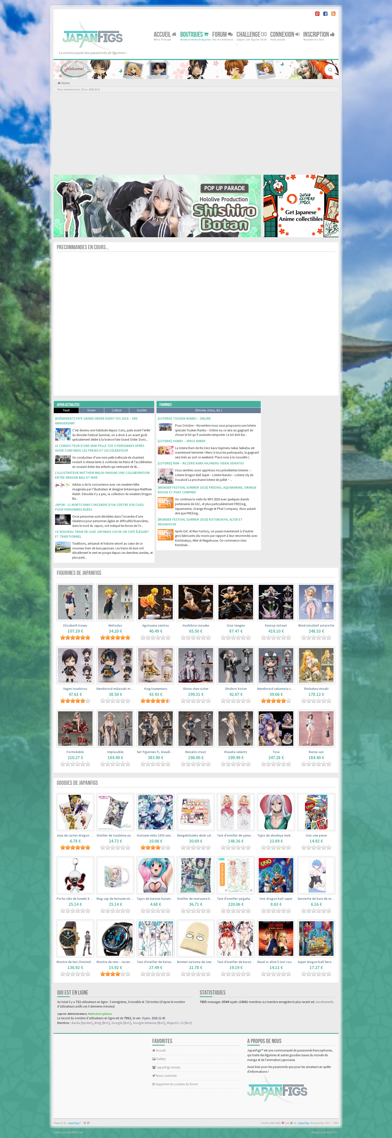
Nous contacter (164, 1076)
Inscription (319, 34)
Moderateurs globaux (100, 1014)
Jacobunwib (324, 1002)
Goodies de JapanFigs (77, 783)
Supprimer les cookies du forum (175, 1084)
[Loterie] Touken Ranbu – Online (184, 418)
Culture (117, 410)
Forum (222, 34)
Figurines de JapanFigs (79, 573)
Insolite (142, 410)
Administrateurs (77, 1014)
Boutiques (194, 34)
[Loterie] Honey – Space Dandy (182, 441)
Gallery (159, 1059)
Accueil (165, 34)
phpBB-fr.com (75, 1132)
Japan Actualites (68, 404)
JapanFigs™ (74, 1123)
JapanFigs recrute (166, 1067)
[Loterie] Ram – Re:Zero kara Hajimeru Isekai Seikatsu (201, 463)
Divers (92, 410)
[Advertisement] (196, 133)
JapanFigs (304, 1123)
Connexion (285, 34)
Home (65, 83)
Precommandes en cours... (83, 247)
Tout (66, 410)
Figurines (166, 404)
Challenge (251, 34)
